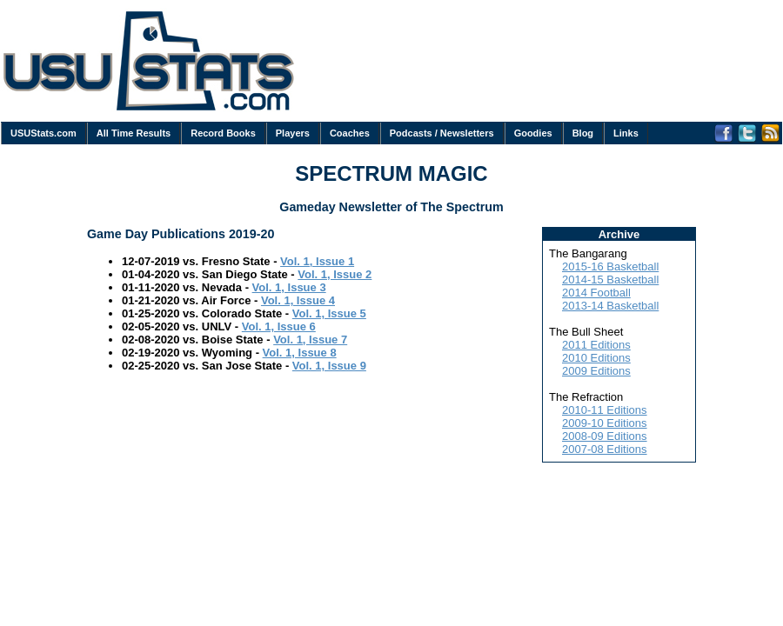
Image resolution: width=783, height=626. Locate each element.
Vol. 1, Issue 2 (334, 274)
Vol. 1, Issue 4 (298, 300)
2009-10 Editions (604, 423)
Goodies (533, 133)
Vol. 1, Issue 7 (310, 339)
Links (626, 133)
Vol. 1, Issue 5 (329, 313)
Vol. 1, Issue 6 (279, 326)
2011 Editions (596, 344)
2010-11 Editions (604, 409)
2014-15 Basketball (610, 279)
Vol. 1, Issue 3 (289, 287)
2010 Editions (596, 357)
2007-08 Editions (604, 449)
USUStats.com (43, 133)
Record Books (223, 133)
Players (293, 133)
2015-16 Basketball (610, 266)
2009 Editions (596, 370)
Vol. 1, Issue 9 (329, 365)
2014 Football (596, 292)
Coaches (350, 133)
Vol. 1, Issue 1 (317, 261)
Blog (582, 133)
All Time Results (134, 133)
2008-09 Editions (604, 436)
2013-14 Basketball (610, 305)
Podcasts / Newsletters (442, 133)
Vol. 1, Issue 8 (300, 352)
